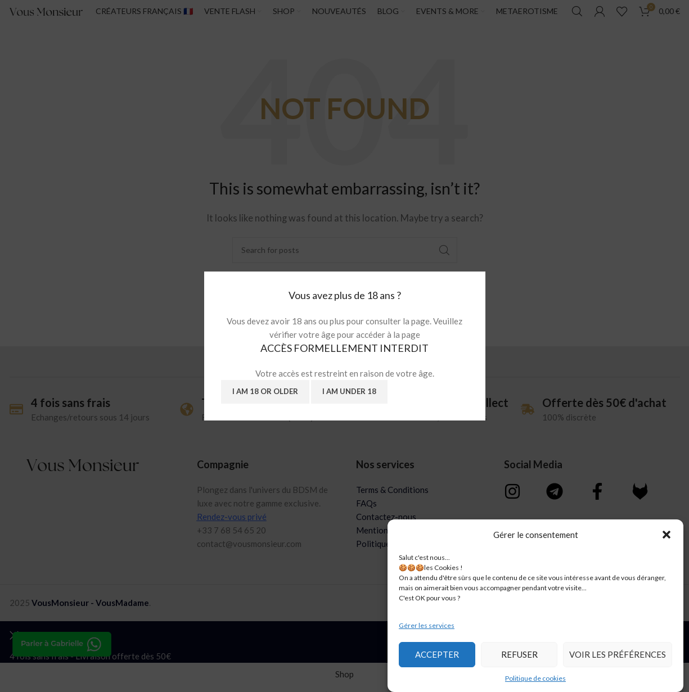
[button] (666, 534)
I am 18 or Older (265, 391)
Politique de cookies (535, 678)
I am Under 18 (349, 391)
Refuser (519, 654)
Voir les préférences (617, 654)
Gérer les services (426, 625)
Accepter (437, 654)
